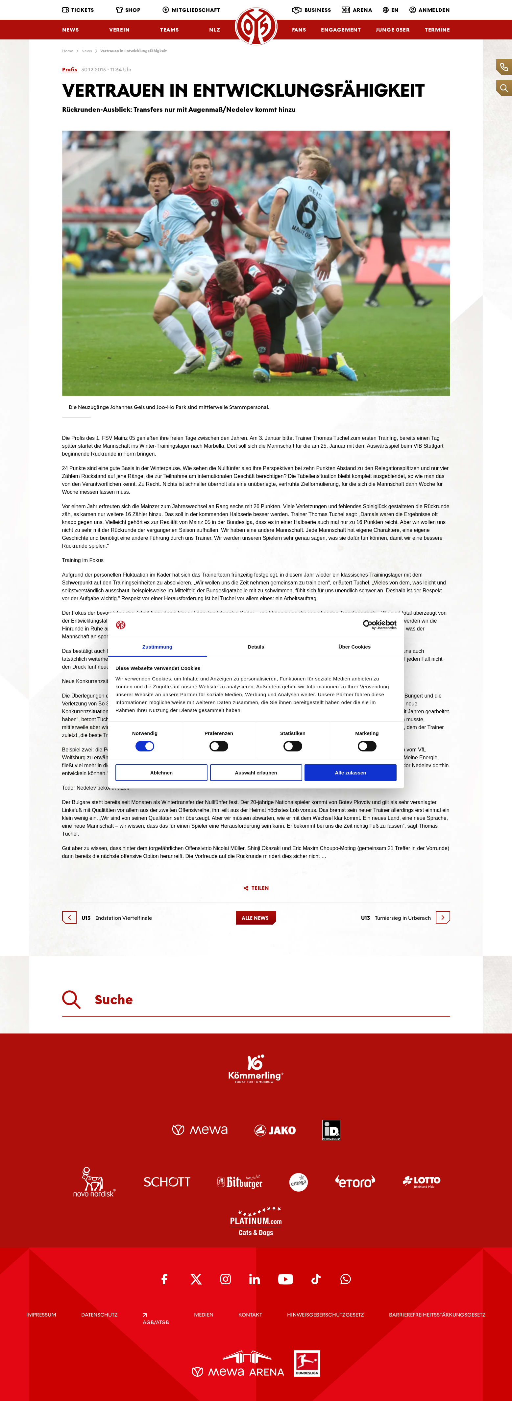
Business (311, 10)
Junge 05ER (393, 29)
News (70, 29)
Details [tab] (256, 647)
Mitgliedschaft (191, 10)
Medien (203, 1314)
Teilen (256, 888)
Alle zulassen (350, 772)
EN (391, 10)
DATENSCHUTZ (99, 1314)
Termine (437, 29)
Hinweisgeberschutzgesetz (325, 1314)
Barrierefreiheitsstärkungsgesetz (437, 1314)
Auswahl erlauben (256, 772)
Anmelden (429, 10)
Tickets (78, 10)
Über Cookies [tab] (355, 647)
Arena (357, 10)
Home (67, 51)
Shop (128, 10)
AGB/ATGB (156, 1319)
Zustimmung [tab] (157, 647)
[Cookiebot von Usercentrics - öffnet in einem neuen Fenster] (368, 625)
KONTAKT (250, 1314)
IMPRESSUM (41, 1314)
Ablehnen (161, 772)
